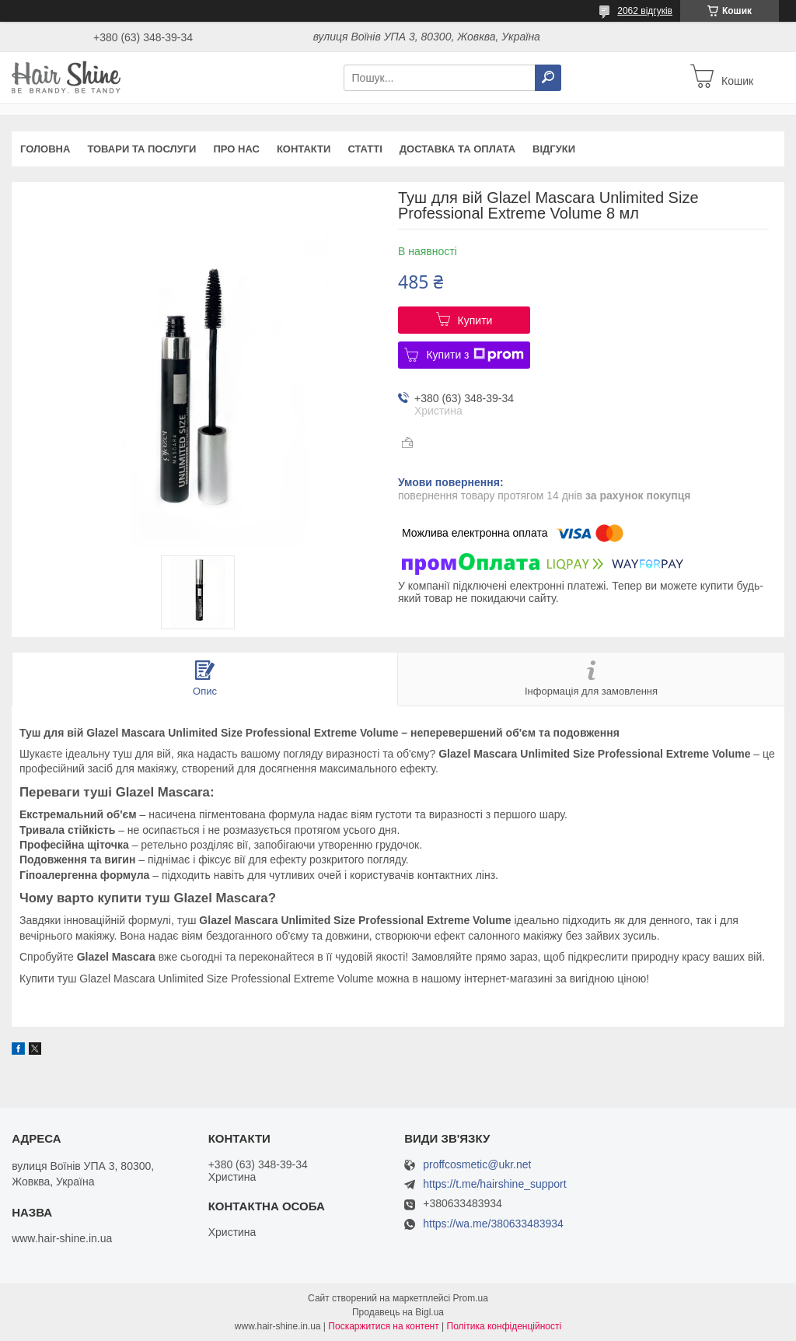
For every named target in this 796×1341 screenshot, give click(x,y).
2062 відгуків (644, 10)
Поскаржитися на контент (383, 1326)
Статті (364, 149)
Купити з (474, 355)
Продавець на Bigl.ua (398, 1312)
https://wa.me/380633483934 (493, 1223)
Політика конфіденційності (504, 1326)
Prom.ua (470, 1298)
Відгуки (553, 149)
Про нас (236, 149)
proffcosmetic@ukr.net (477, 1165)
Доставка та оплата (457, 149)
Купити (475, 320)
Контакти (304, 149)
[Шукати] (548, 78)
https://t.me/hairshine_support (494, 1184)
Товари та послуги (141, 149)
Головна (45, 149)
